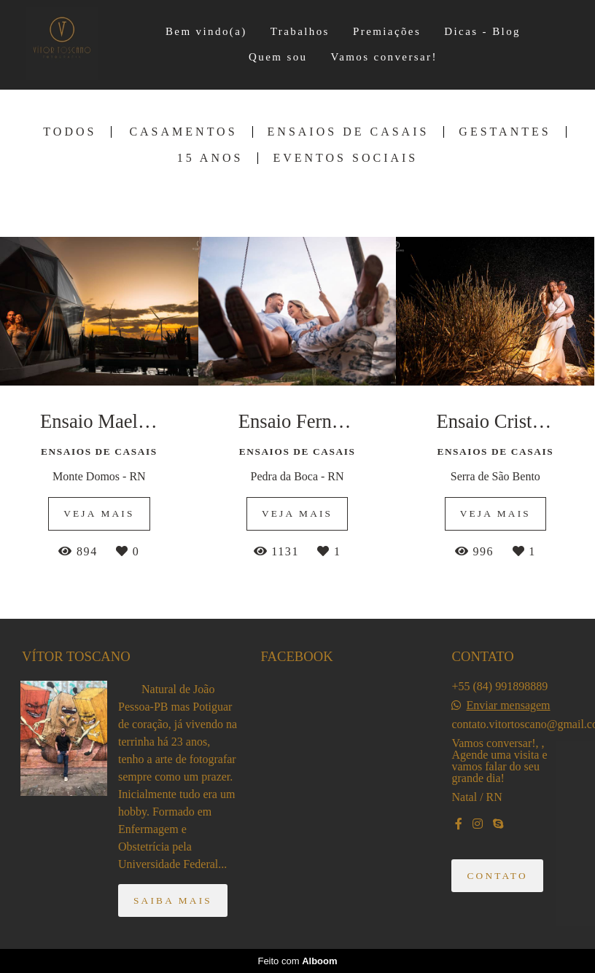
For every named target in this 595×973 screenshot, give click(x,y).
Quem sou (278, 57)
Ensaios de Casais (348, 132)
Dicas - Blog (482, 31)
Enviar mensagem (508, 705)
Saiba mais (172, 900)
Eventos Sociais (345, 158)
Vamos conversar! (384, 57)
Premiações (387, 31)
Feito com (297, 961)
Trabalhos (300, 31)
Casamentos (183, 132)
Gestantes (505, 132)
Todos (69, 132)
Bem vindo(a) (206, 31)
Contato (497, 875)
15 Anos (210, 158)
